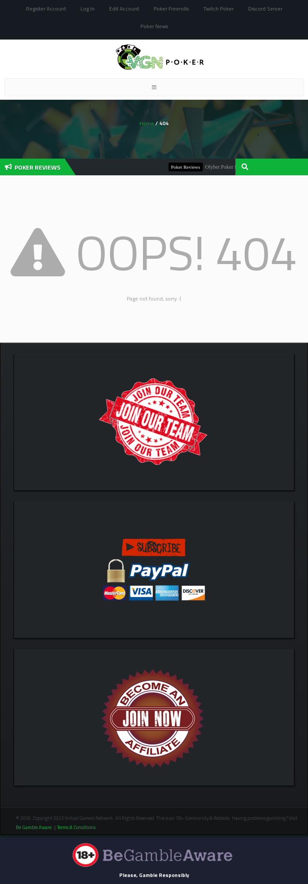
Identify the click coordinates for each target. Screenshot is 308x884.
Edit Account (124, 8)
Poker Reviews (187, 167)
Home (146, 123)
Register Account (46, 8)
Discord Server (265, 8)
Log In (88, 8)
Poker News (154, 26)
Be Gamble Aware (33, 827)
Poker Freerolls (171, 8)
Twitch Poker (218, 8)
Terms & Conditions (76, 827)
